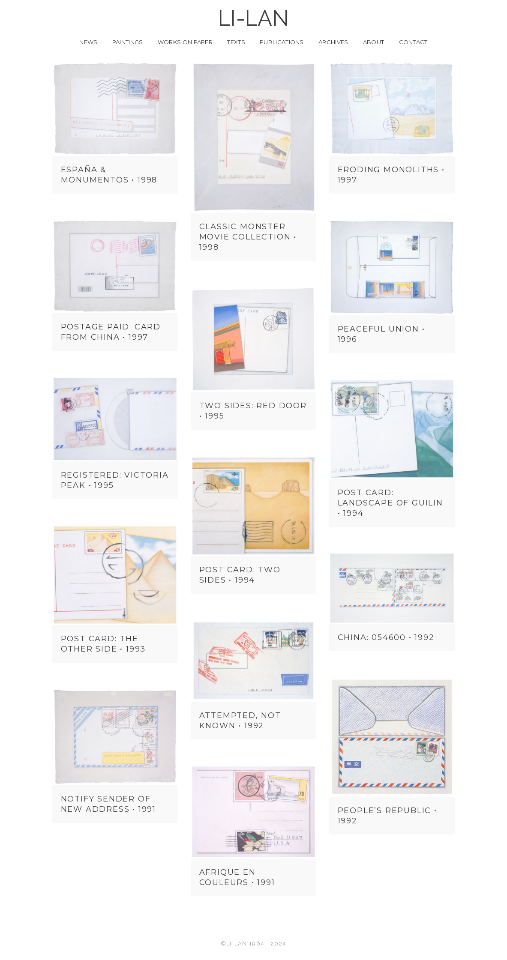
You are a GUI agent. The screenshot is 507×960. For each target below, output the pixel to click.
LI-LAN (253, 18)
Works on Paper (185, 42)
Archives (333, 42)
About (373, 42)
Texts (236, 42)
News (88, 42)
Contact (413, 42)
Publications (282, 42)
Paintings (127, 42)
